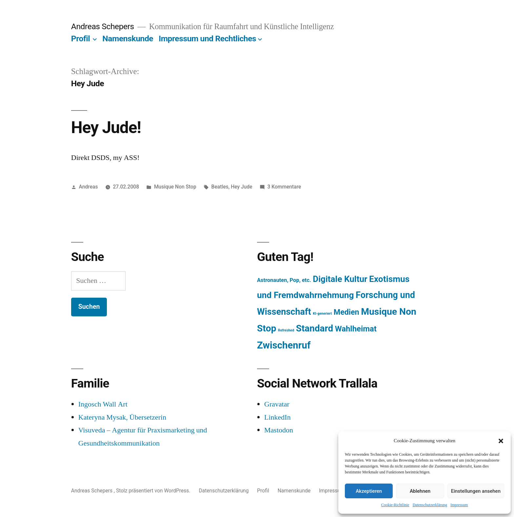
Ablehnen (420, 491)
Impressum (459, 505)
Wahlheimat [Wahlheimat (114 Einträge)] (356, 328)
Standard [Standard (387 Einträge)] (314, 328)
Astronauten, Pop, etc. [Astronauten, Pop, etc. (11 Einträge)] (284, 280)
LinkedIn (277, 417)
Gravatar (276, 404)
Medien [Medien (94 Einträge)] (346, 312)
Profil (80, 38)
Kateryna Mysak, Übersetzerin (122, 417)
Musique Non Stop (175, 187)
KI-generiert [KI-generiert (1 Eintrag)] (322, 313)
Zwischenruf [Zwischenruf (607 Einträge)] (283, 345)
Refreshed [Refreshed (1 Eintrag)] (286, 330)
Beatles (219, 187)
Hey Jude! (106, 127)
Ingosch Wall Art (103, 404)
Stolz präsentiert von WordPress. (153, 490)
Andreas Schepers (103, 26)
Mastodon (278, 430)
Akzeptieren (369, 491)
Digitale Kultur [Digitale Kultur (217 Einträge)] (340, 279)
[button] (501, 441)
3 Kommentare (284, 187)
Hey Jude (241, 187)
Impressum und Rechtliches (207, 38)
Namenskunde (127, 38)
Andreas (88, 187)
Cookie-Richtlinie (395, 505)
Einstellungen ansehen (476, 491)
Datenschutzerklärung (430, 505)
